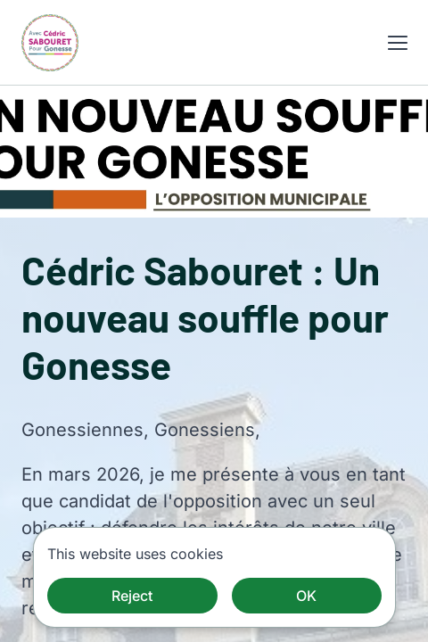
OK (306, 596)
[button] (397, 43)
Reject (131, 596)
